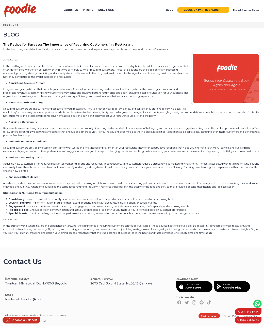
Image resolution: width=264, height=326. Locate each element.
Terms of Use (250, 316)
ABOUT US (71, 10)
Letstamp (148, 10)
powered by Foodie (124, 10)
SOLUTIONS (106, 10)
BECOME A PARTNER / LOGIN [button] (202, 10)
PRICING (88, 10)
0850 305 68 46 (248, 319)
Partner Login (209, 316)
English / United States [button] (246, 10)
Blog (15, 24)
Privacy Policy (231, 316)
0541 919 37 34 (248, 311)
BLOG (169, 10)
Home (6, 24)
